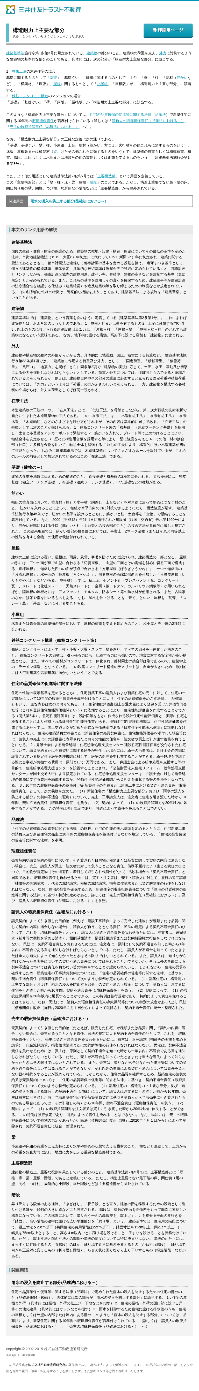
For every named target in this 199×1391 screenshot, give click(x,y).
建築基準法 (15, 53)
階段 (93, 182)
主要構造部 (106, 176)
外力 (162, 53)
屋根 (57, 84)
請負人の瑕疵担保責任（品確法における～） (148, 121)
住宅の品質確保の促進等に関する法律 (120, 114)
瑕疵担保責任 (43, 121)
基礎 (53, 77)
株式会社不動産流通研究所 (46, 1365)
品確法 (160, 114)
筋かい (182, 77)
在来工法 (19, 71)
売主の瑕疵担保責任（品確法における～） (44, 127)
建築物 (92, 53)
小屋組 (102, 84)
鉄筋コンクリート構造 (30, 96)
